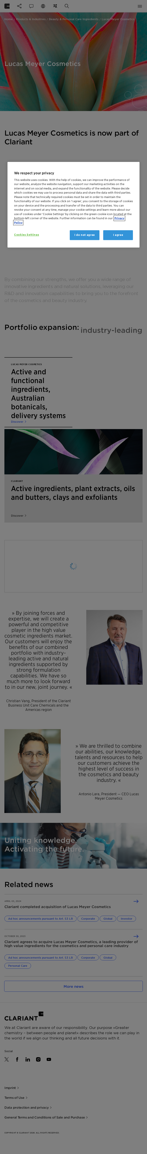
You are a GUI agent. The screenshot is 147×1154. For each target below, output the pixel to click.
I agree (118, 235)
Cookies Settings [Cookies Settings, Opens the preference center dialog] (26, 235)
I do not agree (84, 235)
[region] (73, 204)
